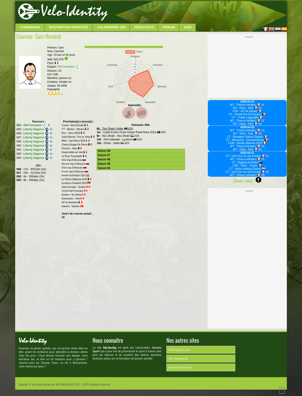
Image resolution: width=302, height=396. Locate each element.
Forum (169, 27)
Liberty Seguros (36, 129)
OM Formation (68, 66)
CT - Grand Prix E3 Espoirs (247, 114)
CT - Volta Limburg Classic (247, 168)
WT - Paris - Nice (245, 108)
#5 (259, 133)
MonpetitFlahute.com (180, 367)
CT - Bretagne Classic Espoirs (247, 136)
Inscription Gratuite (68, 27)
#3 (259, 108)
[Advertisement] (196, 12)
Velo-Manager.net (178, 358)
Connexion (30, 27)
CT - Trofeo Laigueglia (247, 117)
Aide (188, 27)
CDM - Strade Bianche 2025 (247, 143)
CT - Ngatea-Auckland (247, 162)
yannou (65, 78)
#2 (262, 120)
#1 (262, 104)
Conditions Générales (100, 384)
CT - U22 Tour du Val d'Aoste (245, 156)
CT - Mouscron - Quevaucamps (247, 140)
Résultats (144, 27)
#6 (259, 149)
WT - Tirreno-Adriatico (245, 104)
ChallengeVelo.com (179, 349)
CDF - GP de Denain (247, 111)
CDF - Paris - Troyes (247, 165)
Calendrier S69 (111, 27)
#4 (259, 123)
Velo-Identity (74, 11)
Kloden (65, 81)
